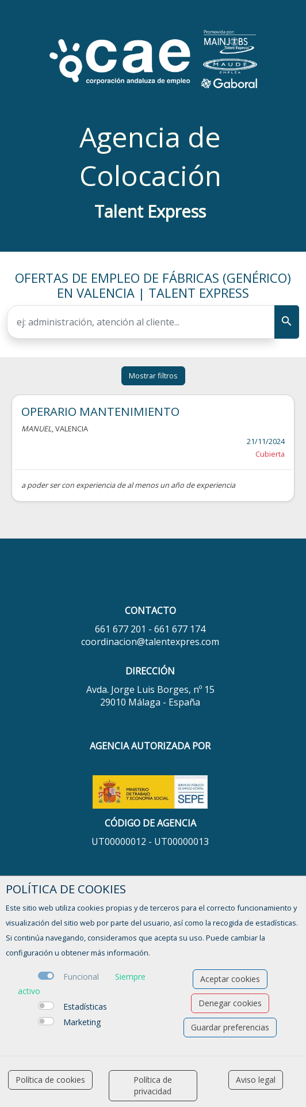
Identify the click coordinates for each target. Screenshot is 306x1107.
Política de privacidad (152, 1085)
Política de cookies (50, 1079)
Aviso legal (256, 1079)
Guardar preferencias (230, 1027)
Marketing (82, 1022)
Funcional (81, 976)
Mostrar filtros (153, 375)
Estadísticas (85, 1006)
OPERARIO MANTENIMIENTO (100, 411)
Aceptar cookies (230, 978)
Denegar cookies (230, 1003)
